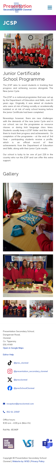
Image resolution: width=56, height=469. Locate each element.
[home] (16, 7)
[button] (50, 7)
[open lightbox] (28, 217)
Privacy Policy (38, 461)
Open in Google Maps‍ (13, 348)
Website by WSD (20, 461)
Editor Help (8, 354)
